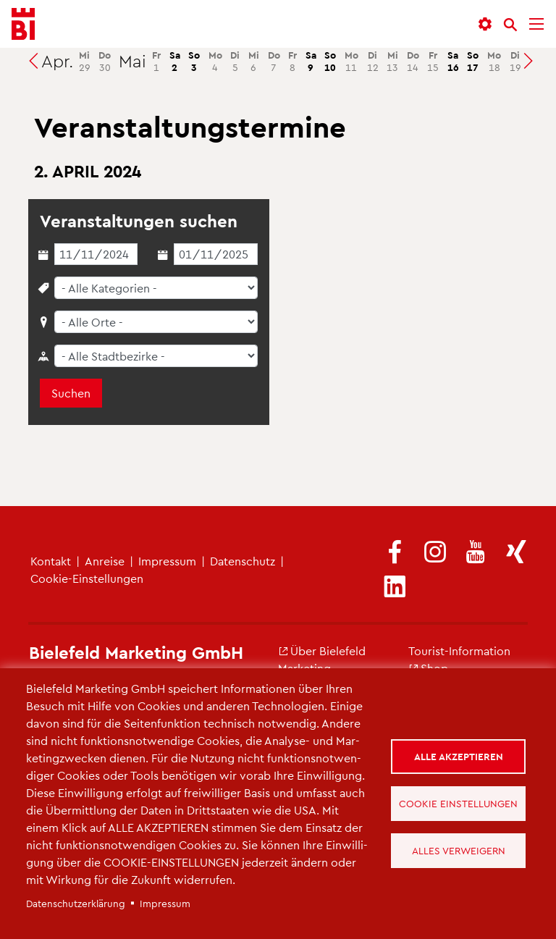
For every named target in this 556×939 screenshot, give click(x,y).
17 (473, 61)
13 (392, 61)
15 (433, 61)
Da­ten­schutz (242, 561)
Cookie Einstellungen (458, 803)
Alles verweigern (458, 850)
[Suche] (510, 24)
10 (330, 61)
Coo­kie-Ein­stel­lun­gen (86, 578)
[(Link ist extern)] (394, 553)
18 (494, 61)
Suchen (70, 393)
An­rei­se (105, 561)
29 (84, 61)
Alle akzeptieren (458, 756)
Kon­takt (50, 561)
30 (104, 61)
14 (413, 61)
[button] (485, 24)
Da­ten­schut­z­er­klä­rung (75, 903)
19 (515, 61)
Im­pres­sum (167, 561)
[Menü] (536, 24)
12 (373, 61)
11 (351, 61)
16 (453, 61)
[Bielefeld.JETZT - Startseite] (23, 24)
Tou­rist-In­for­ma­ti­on (459, 650)
